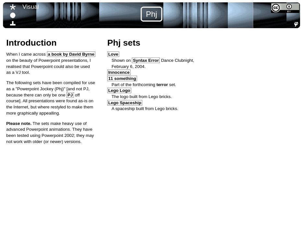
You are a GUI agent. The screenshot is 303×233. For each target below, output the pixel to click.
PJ (70, 95)
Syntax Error (146, 60)
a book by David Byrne (71, 54)
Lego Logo (119, 90)
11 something (122, 78)
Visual (30, 6)
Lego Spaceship (124, 102)
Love (113, 54)
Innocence (119, 72)
